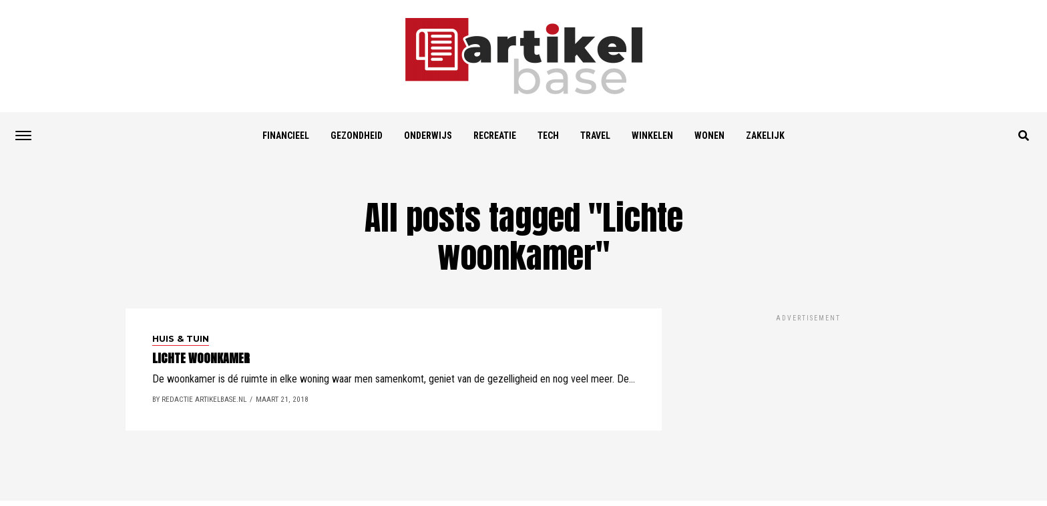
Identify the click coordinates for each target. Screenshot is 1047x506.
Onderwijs (428, 135)
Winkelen (652, 135)
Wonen (709, 135)
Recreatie (494, 135)
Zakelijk (765, 135)
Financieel (285, 135)
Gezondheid (357, 135)
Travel (595, 135)
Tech (548, 135)
